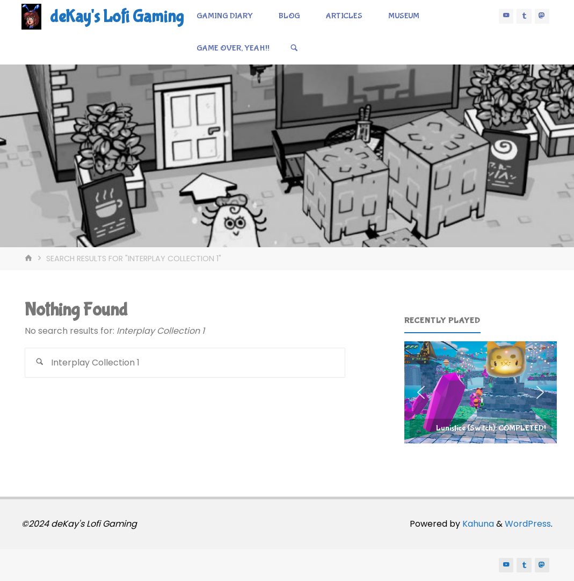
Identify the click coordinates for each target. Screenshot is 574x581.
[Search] (294, 48)
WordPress (528, 524)
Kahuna (477, 524)
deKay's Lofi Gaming (117, 17)
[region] (480, 392)
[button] (480, 392)
